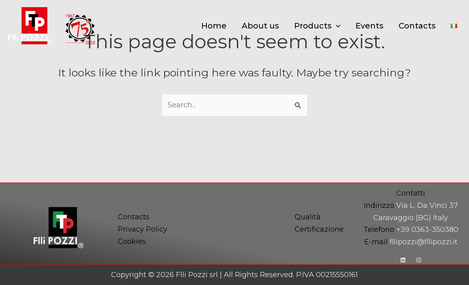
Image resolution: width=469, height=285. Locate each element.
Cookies (132, 241)
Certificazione (319, 229)
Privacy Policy (142, 229)
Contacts (417, 25)
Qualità (308, 217)
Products (317, 26)
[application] (336, 26)
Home (214, 25)
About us (260, 25)
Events (370, 25)
